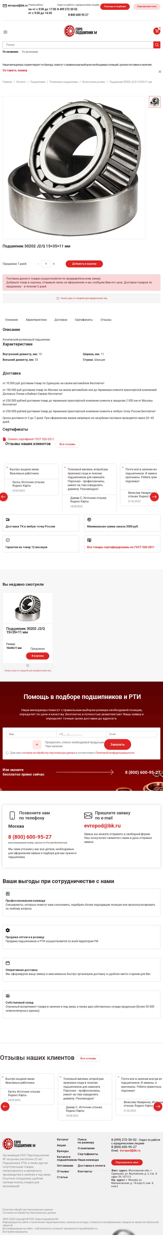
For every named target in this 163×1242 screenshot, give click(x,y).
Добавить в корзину (84, 270)
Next (154, 505)
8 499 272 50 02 (128, 9)
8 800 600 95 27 (139, 14)
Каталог (63, 1146)
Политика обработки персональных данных (28, 1216)
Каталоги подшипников (67, 1165)
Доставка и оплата (91, 1172)
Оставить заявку (15, 77)
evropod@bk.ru (102, 833)
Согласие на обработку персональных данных (29, 1219)
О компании (86, 1155)
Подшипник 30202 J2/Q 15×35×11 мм (25, 637)
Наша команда (88, 1166)
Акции (61, 1152)
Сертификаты (88, 1161)
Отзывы (63, 1178)
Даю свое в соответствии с (72, 759)
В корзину (38, 662)
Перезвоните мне (51, 20)
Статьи (62, 1184)
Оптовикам (65, 1172)
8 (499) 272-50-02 (124, 1147)
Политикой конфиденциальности (115, 759)
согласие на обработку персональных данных (48, 759)
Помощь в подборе (18, 20)
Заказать (118, 751)
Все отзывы (67, 451)
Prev (5, 1114)
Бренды (63, 1158)
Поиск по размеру (86, 1148)
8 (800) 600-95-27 (30, 844)
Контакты (85, 1178)
